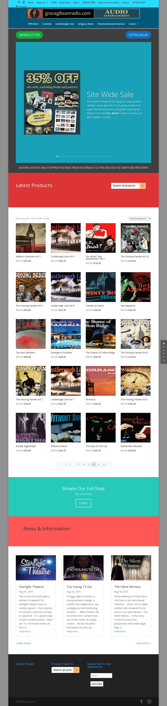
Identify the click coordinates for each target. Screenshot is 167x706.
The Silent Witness (127, 587)
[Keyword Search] (125, 186)
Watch (77, 3)
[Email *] (101, 675)
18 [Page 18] (83, 464)
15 (96, 156)
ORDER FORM (89, 3)
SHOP (54, 3)
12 (87, 156)
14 (93, 156)
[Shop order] (139, 219)
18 (104, 156)
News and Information (108, 3)
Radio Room (65, 3)
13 (90, 156)
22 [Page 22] (104, 464)
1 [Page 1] (62, 464)
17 (101, 156)
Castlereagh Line (64, 24)
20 (109, 156)
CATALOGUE (138, 35)
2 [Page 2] (66, 464)
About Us (41, 3)
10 (82, 156)
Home (31, 3)
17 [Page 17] (78, 464)
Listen (132, 24)
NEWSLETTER (29, 35)
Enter (83, 503)
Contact (126, 3)
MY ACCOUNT (139, 3)
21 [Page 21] (99, 464)
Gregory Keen (85, 24)
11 (84, 156)
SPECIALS (33, 24)
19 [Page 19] (88, 464)
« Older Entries (23, 643)
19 (107, 156)
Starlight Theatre (31, 587)
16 (98, 156)
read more (24, 631)
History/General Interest (111, 24)
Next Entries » (144, 643)
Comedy (46, 24)
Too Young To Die (79, 587)
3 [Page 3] (70, 464)
